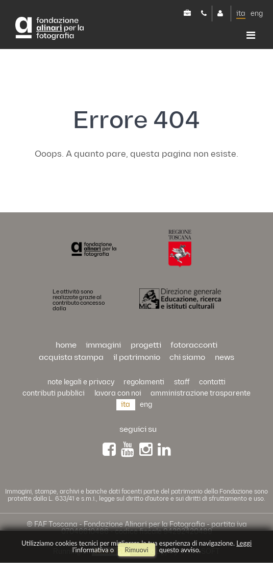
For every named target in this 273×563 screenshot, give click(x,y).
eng (257, 13)
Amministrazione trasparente (201, 393)
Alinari (58, 30)
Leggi (244, 543)
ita (240, 13)
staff (182, 382)
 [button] (250, 35)
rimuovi (136, 550)
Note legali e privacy (80, 382)
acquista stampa (71, 357)
